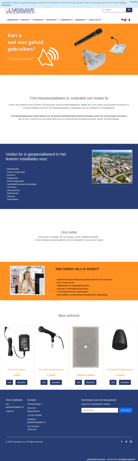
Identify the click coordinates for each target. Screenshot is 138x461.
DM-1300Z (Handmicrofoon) (51, 369)
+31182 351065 (34, 415)
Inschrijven (126, 410)
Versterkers (38, 19)
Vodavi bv (24, 19)
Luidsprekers (66, 19)
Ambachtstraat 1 (34, 404)
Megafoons (80, 19)
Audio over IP (95, 19)
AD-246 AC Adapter (17, 369)
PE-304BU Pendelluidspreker (120, 369)
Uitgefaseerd (12, 19)
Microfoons (51, 19)
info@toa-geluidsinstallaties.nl (36, 420)
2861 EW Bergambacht (33, 409)
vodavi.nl (10, 411)
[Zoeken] (114, 9)
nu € (85, 375)
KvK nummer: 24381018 (33, 427)
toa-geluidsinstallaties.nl (15, 405)
